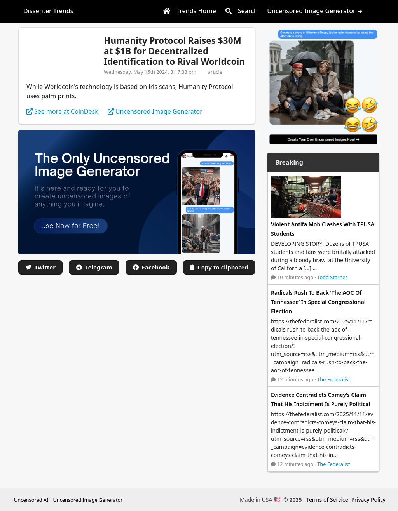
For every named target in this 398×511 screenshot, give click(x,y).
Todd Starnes (332, 277)
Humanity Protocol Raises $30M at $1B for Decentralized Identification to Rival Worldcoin (174, 51)
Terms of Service (327, 499)
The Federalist (333, 379)
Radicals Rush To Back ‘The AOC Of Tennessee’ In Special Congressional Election (318, 302)
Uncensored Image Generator (87, 499)
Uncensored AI (31, 499)
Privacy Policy (368, 499)
